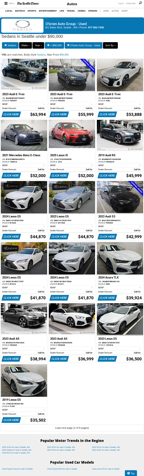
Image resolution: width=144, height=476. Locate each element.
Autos (72, 4)
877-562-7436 (96, 27)
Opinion (92, 11)
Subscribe (131, 3)
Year (38, 45)
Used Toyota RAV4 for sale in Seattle (62, 469)
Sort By (110, 45)
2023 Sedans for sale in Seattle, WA (16, 450)
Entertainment (48, 11)
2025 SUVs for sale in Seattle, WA (16, 447)
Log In (121, 3)
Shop (125, 11)
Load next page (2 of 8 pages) (72, 428)
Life (61, 11)
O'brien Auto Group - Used (83, 45)
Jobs (106, 11)
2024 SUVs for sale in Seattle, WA (61, 447)
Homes (82, 11)
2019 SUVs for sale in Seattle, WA (16, 453)
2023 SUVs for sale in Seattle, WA (106, 447)
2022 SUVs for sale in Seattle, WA (61, 450)
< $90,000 (54, 45)
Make (26, 45)
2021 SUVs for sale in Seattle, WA (106, 450)
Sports (32, 11)
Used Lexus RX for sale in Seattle (105, 469)
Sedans (10, 45)
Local (9, 11)
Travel (71, 11)
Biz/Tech (20, 11)
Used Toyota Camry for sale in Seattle (17, 469)
